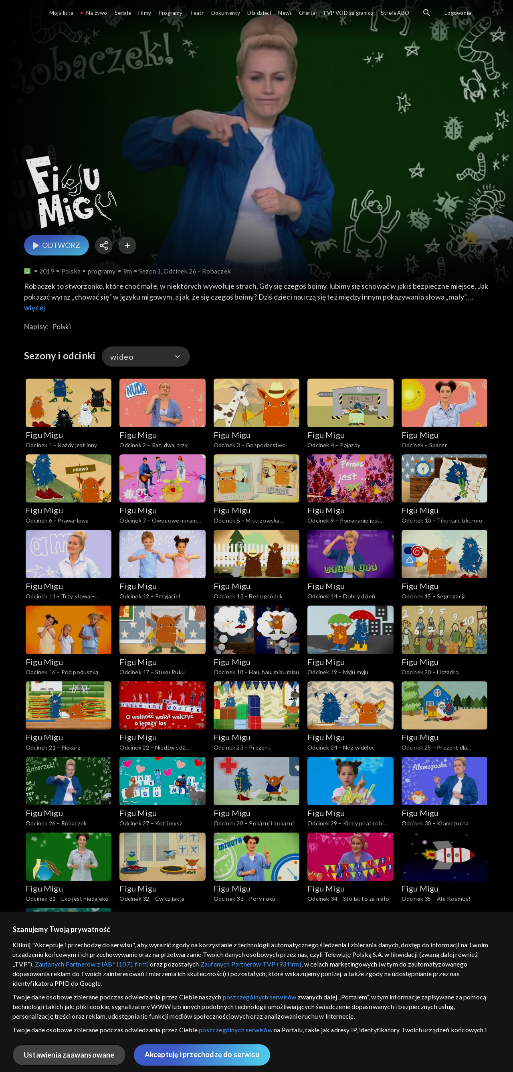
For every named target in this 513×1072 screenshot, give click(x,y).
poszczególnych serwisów (260, 997)
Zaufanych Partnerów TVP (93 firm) (251, 964)
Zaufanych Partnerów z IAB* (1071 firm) (92, 964)
